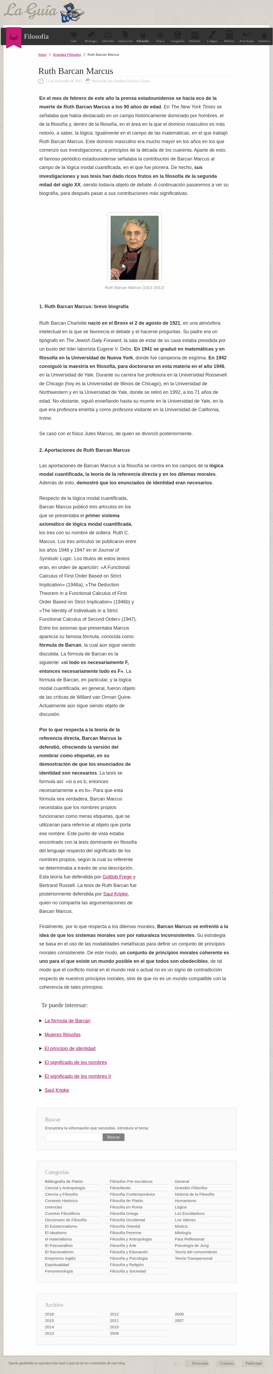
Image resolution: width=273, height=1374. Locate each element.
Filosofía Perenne (125, 1232)
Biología (91, 36)
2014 (49, 1327)
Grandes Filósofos (67, 55)
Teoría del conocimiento (196, 1252)
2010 (114, 1327)
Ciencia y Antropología (65, 1187)
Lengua (212, 36)
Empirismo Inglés (60, 1258)
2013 (49, 1333)
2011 (114, 1320)
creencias (53, 1207)
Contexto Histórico (61, 1200)
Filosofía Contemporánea (132, 1194)
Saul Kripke (115, 894)
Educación (125, 36)
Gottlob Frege (117, 877)
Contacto (227, 1363)
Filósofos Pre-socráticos (131, 1181)
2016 (49, 1314)
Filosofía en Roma (126, 1207)
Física (160, 36)
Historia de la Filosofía (194, 1194)
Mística (181, 1226)
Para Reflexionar (190, 1239)
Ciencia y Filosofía (61, 1194)
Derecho (108, 36)
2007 (179, 1320)
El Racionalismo (59, 1252)
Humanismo (185, 1200)
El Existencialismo (61, 1226)
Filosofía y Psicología (129, 1258)
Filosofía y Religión (127, 1264)
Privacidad (200, 1363)
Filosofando (120, 1187)
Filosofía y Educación (129, 1252)
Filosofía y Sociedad (128, 1271)
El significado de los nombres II (78, 1076)
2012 (114, 1314)
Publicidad (254, 1363)
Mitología (183, 1232)
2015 (49, 1320)
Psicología (246, 36)
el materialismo (58, 1239)
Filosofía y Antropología (131, 1239)
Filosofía (142, 36)
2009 (114, 1333)
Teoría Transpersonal (193, 1258)
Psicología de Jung (192, 1245)
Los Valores (185, 1220)
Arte (73, 36)
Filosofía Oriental (125, 1226)
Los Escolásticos (190, 1213)
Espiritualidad (57, 1264)
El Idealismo (56, 1232)
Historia (194, 36)
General (182, 1181)
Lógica (181, 1207)
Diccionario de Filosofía (66, 1220)
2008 (179, 1314)
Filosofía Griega (124, 1213)
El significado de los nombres (76, 1062)
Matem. (229, 36)
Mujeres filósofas (63, 1034)
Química (264, 36)
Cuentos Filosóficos (62, 1213)
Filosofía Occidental (127, 1220)
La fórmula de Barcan (67, 1020)
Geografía (177, 36)
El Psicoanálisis (59, 1245)
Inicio (42, 55)
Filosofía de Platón (126, 1200)
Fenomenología (59, 1271)
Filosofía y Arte (123, 1245)
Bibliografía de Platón (64, 1181)
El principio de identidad (70, 1048)
